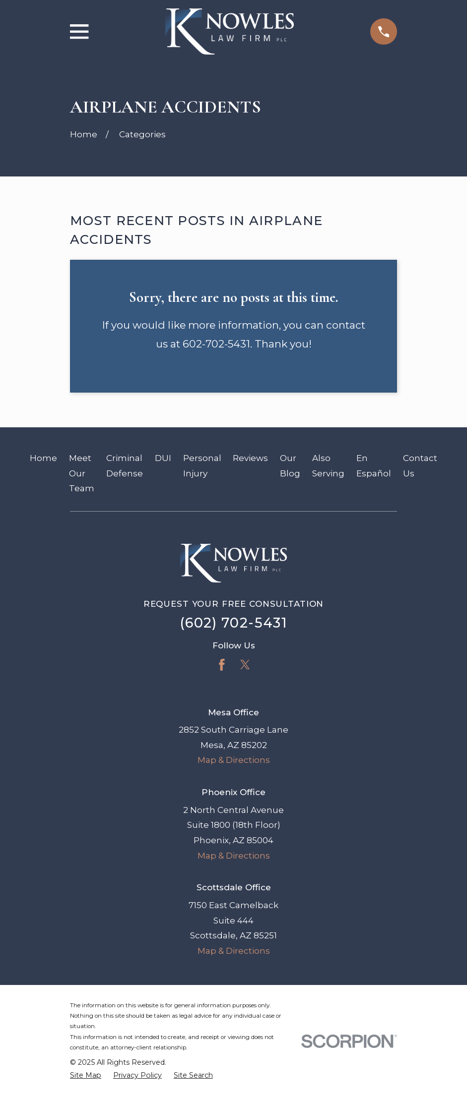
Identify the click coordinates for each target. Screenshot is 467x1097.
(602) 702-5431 (233, 623)
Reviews (250, 458)
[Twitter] (245, 665)
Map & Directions (234, 760)
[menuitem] (85, 1075)
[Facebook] (222, 665)
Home (43, 458)
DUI (163, 458)
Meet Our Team (81, 473)
